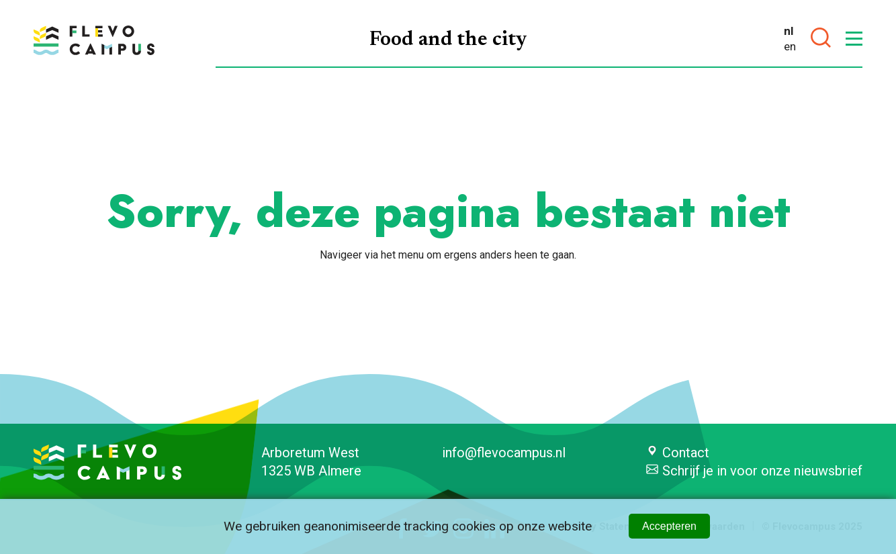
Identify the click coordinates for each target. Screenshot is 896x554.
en (790, 46)
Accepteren (669, 526)
